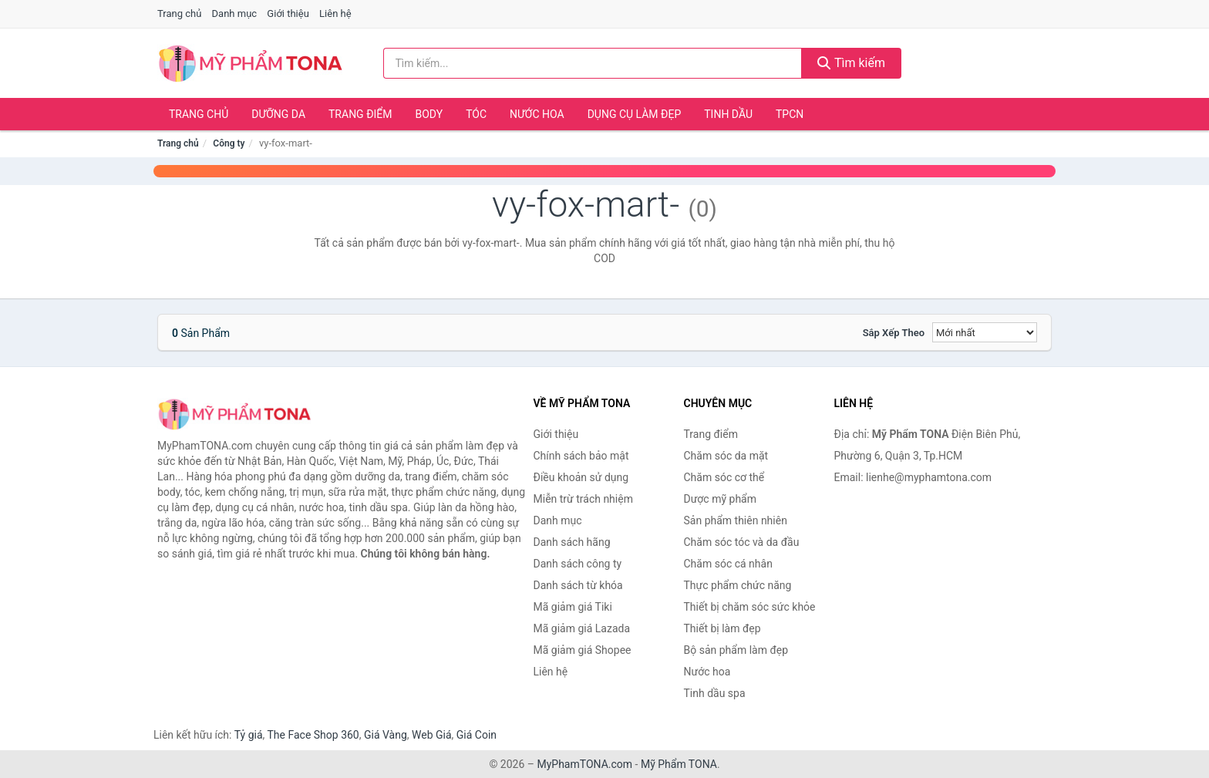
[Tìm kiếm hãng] (593, 63)
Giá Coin (476, 735)
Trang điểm (360, 114)
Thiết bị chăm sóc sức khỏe (750, 607)
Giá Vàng (385, 735)
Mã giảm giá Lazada (582, 628)
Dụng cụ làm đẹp (635, 114)
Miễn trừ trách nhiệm (583, 499)
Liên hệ (335, 13)
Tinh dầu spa (715, 693)
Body (429, 114)
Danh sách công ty (578, 563)
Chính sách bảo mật (581, 456)
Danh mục (235, 13)
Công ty (228, 143)
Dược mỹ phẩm (720, 499)
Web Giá (432, 735)
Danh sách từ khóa (578, 585)
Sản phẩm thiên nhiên (735, 520)
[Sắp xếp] (984, 332)
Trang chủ (179, 13)
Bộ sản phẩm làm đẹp (736, 650)
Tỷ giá (248, 735)
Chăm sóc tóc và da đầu (742, 542)
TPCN (789, 114)
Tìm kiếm (851, 63)
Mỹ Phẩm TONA (679, 764)
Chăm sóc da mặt (726, 456)
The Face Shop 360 (313, 735)
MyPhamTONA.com (584, 764)
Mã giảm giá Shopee (582, 650)
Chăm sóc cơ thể (724, 477)
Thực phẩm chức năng (738, 585)
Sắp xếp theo (893, 332)
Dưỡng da (278, 114)
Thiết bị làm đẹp (722, 628)
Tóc (476, 114)
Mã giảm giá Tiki (573, 607)
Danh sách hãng (572, 542)
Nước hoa (537, 114)
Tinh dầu (728, 114)
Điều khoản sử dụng (581, 477)
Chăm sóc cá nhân (728, 563)
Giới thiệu (287, 13)
